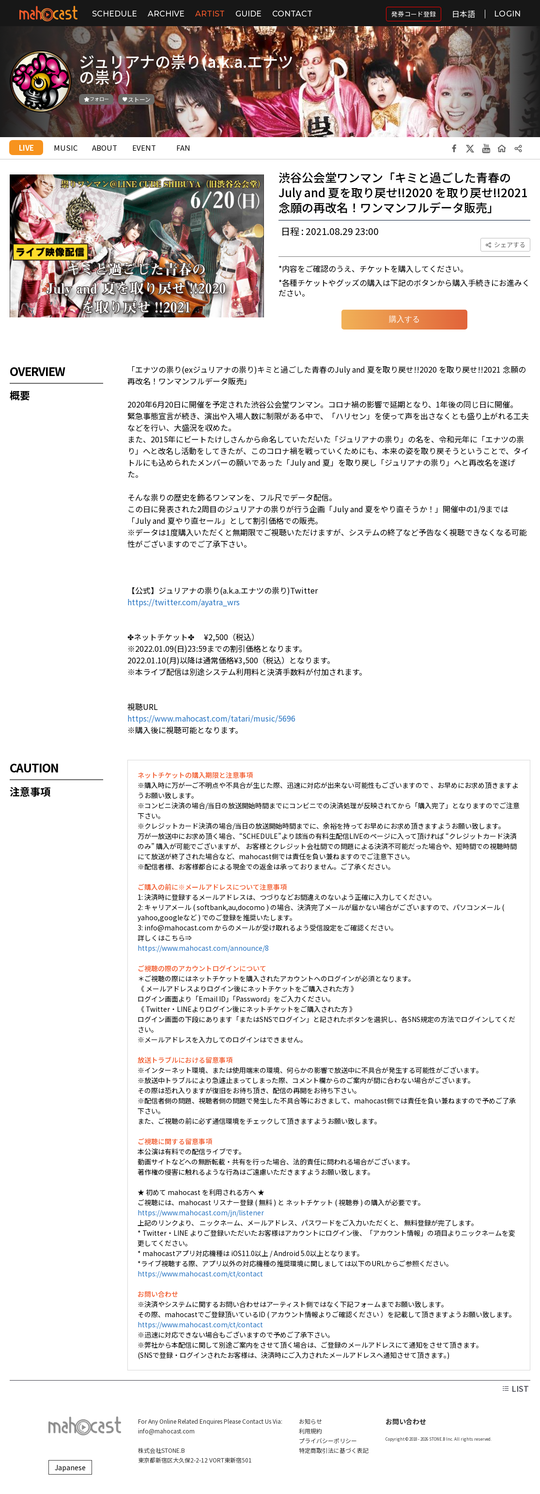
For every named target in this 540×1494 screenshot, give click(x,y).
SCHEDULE (114, 13)
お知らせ (310, 1421)
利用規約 (310, 1431)
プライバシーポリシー (328, 1440)
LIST (515, 1388)
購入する (404, 319)
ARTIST (210, 13)
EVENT (144, 147)
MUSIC (65, 147)
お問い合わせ (406, 1421)
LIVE (26, 147)
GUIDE (248, 13)
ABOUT (104, 147)
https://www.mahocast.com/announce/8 (203, 948)
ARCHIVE (166, 13)
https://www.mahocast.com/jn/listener (201, 1212)
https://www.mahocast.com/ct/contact (200, 1273)
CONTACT (292, 13)
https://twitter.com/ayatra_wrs (183, 602)
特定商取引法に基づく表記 (334, 1450)
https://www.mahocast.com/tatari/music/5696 (211, 718)
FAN (183, 147)
